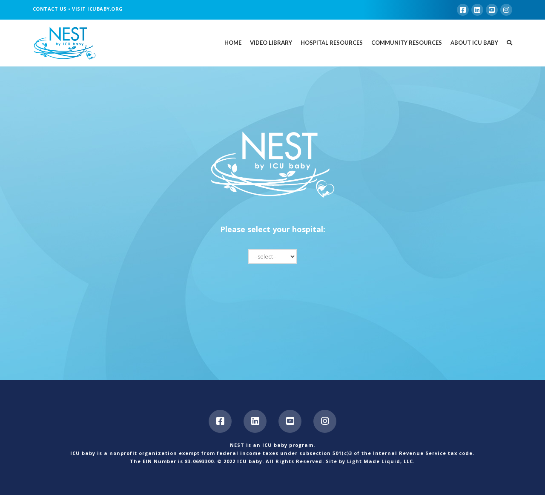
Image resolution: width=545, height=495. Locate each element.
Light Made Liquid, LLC (380, 461)
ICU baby (249, 461)
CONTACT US (50, 9)
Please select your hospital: (272, 229)
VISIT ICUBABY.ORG (97, 9)
